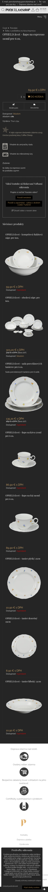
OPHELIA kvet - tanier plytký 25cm (22, 558)
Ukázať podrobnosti (10, 886)
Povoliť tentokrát (24, 198)
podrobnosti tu (33, 867)
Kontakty (24, 835)
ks (22, 97)
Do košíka (36, 96)
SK (41, 9)
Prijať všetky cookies (31, 887)
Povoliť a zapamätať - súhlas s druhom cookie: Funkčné (24, 204)
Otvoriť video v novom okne (24, 211)
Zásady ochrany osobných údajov (28, 881)
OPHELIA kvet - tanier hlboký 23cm (23, 681)
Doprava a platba (24, 840)
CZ (41, 11)
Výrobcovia (24, 844)
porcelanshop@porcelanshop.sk (22, 2)
